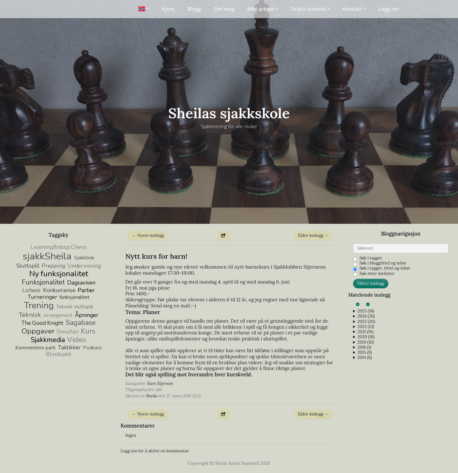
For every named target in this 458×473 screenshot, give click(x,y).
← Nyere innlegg (148, 235)
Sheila (151, 396)
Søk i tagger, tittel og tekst (384, 268)
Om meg (224, 8)
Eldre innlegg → (313, 235)
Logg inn (388, 8)
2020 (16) (365, 336)
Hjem (168, 8)
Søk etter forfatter (376, 273)
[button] (143, 9)
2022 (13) (365, 326)
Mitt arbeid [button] (260, 8)
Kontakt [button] (352, 8)
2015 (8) (364, 352)
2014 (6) (364, 357)
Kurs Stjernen (160, 383)
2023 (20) (366, 321)
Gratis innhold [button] (308, 8)
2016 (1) (364, 347)
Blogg (194, 8)
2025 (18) (365, 311)
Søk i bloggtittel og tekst (382, 263)
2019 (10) (365, 342)
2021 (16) (365, 331)
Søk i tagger (370, 258)
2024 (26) (366, 316)
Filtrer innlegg (370, 283)
